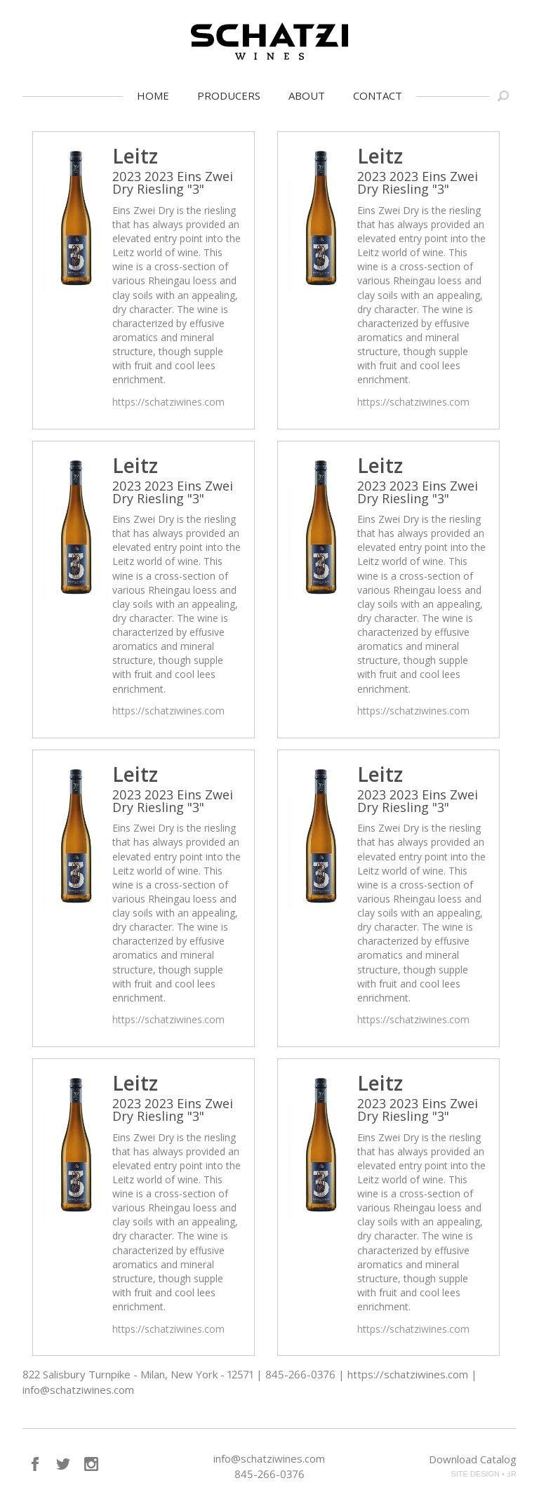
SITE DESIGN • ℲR (484, 1474)
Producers (228, 95)
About (306, 95)
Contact (377, 95)
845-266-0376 (269, 1474)
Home (153, 95)
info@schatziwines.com (269, 1458)
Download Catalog (473, 1459)
